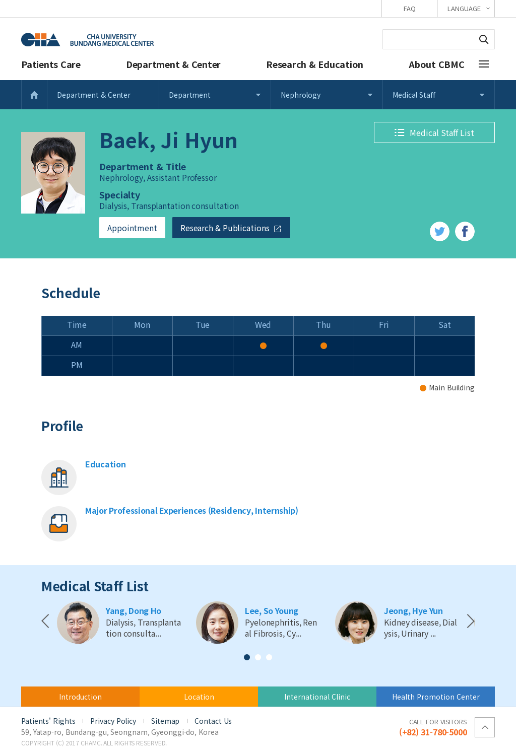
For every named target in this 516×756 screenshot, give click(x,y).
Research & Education (314, 64)
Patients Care (51, 64)
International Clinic (317, 697)
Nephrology (300, 95)
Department (190, 95)
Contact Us (213, 721)
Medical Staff (414, 95)
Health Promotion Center (436, 697)
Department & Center (173, 64)
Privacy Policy (113, 721)
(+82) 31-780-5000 (433, 727)
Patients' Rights (48, 721)
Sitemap (165, 721)
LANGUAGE (463, 8)
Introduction (80, 697)
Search (484, 39)
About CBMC (437, 64)
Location (199, 697)
